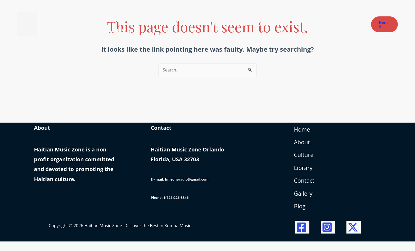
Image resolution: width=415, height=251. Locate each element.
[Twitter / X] (353, 236)
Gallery (304, 201)
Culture (305, 159)
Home (303, 130)
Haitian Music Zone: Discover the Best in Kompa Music (114, 24)
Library (304, 173)
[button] (384, 24)
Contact (305, 187)
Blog (300, 216)
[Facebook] (302, 236)
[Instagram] (328, 236)
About (303, 145)
